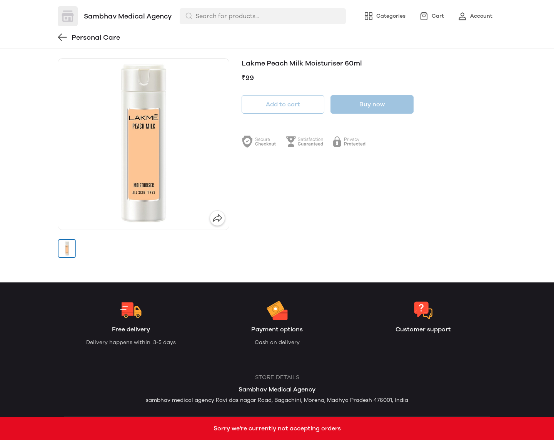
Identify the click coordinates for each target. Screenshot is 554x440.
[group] (143, 144)
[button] (67, 248)
